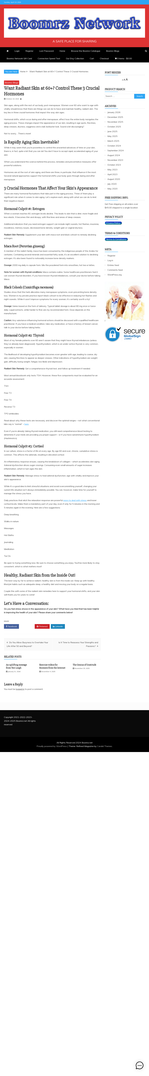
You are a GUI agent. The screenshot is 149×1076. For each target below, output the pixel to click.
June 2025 (112, 131)
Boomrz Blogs (112, 51)
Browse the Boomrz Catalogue (85, 51)
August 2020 (113, 179)
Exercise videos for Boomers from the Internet (52, 666)
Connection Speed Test (49, 58)
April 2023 (112, 174)
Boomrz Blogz (11, 82)
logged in (20, 689)
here (26, 424)
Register (29, 51)
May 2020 (112, 188)
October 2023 (114, 164)
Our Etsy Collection (75, 58)
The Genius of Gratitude (84, 664)
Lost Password (46, 51)
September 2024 (115, 150)
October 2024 (114, 145)
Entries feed (113, 265)
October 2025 (114, 126)
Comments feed (115, 270)
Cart (92, 58)
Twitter (27, 626)
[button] (141, 1067)
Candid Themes (104, 746)
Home (62, 51)
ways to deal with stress (75, 500)
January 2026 (113, 112)
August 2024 (113, 155)
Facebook (11, 626)
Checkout (104, 58)
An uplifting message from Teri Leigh (16, 666)
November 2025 (115, 121)
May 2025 (112, 136)
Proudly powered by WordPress (52, 746)
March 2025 (113, 141)
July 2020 (112, 184)
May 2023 (112, 169)
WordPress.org (114, 274)
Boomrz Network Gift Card (19, 58)
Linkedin (58, 626)
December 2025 (115, 117)
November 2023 (115, 160)
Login (17, 51)
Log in (110, 260)
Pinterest (42, 626)
